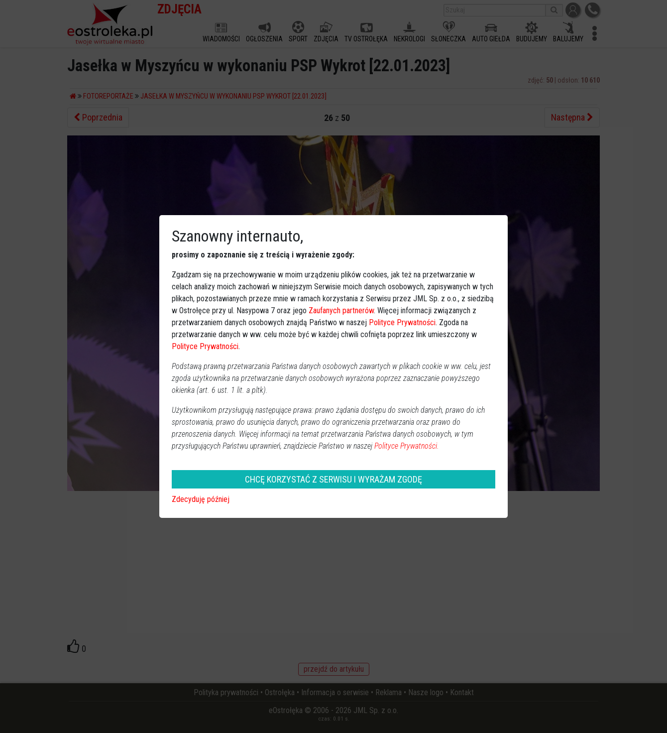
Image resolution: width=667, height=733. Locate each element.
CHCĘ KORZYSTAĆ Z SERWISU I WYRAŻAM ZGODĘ (333, 479)
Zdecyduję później (200, 499)
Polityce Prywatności (402, 322)
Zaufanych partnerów (341, 310)
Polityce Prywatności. (406, 446)
